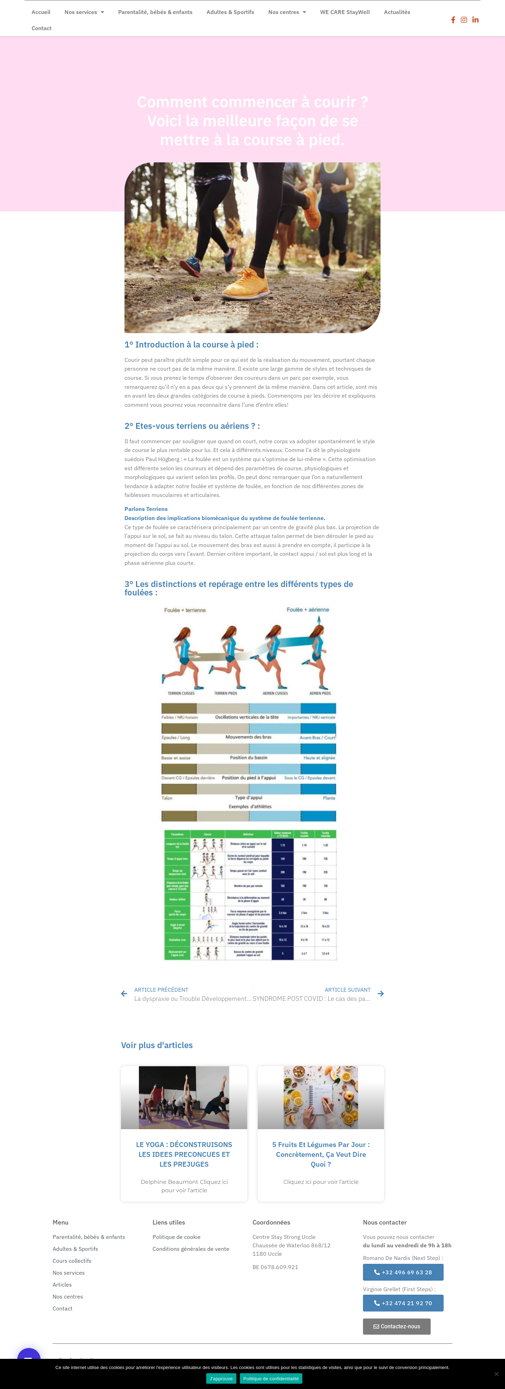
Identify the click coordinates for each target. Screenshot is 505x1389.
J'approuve (221, 1378)
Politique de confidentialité (271, 1378)
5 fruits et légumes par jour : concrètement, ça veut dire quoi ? (321, 1154)
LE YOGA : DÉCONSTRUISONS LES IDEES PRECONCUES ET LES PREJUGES (184, 1154)
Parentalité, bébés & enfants (155, 11)
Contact (42, 28)
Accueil (41, 11)
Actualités (397, 11)
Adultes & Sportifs (230, 11)
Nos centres (287, 12)
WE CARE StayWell (345, 11)
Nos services (84, 12)
